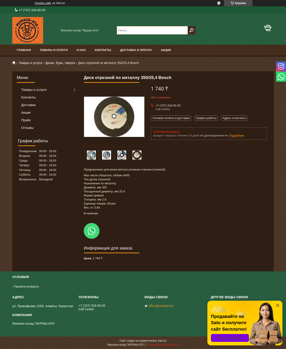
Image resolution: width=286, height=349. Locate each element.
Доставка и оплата (136, 50)
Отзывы (27, 128)
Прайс (26, 120)
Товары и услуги (54, 50)
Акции (166, 50)
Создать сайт (43, 3)
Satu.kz (162, 340)
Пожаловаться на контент (162, 344)
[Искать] (192, 30)
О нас (81, 50)
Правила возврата (26, 286)
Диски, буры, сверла (60, 63)
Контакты (103, 50)
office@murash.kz (160, 306)
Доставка (28, 105)
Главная (24, 50)
